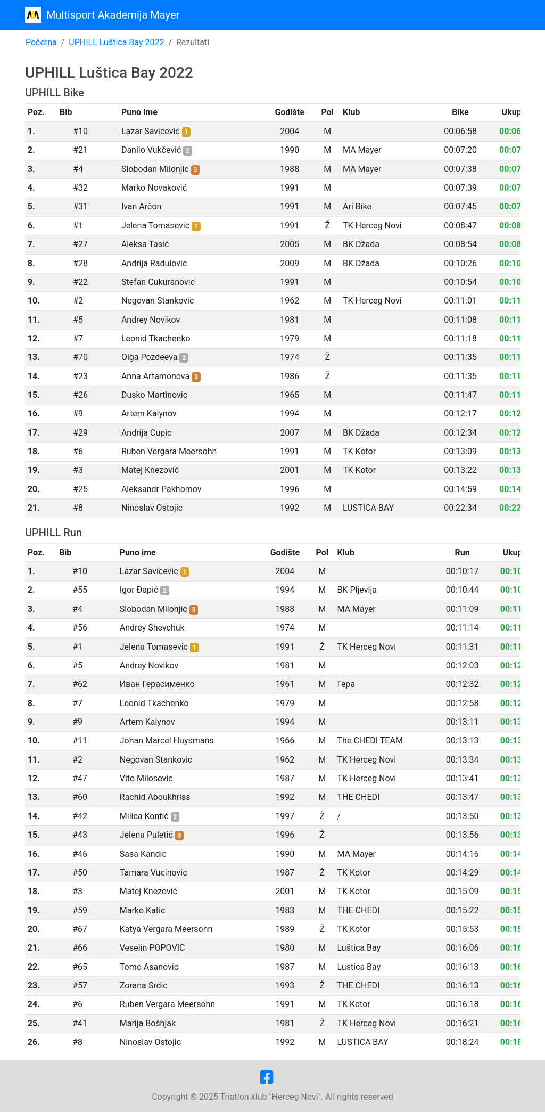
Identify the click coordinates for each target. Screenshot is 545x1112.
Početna (41, 42)
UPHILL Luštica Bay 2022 (116, 42)
